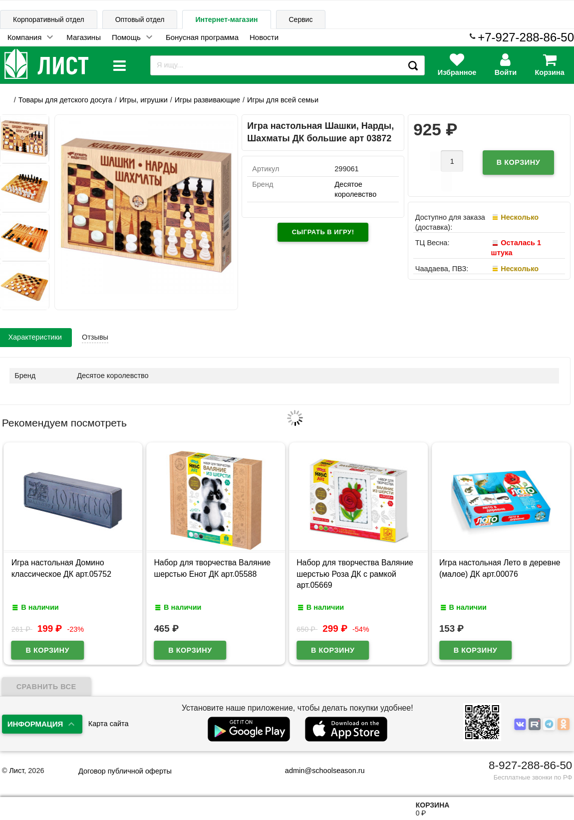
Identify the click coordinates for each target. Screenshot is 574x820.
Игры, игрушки (143, 100)
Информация (35, 724)
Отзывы (95, 337)
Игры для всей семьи (282, 100)
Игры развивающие (207, 100)
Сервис (301, 19)
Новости (264, 37)
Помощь (126, 37)
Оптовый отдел (140, 19)
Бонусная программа (202, 37)
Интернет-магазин (226, 19)
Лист (16, 771)
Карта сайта (108, 724)
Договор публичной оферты (125, 771)
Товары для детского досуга (65, 100)
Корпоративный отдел (48, 19)
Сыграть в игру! (323, 232)
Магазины (83, 37)
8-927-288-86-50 (530, 765)
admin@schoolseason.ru (319, 771)
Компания (24, 37)
